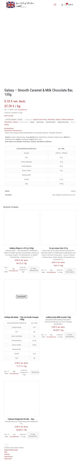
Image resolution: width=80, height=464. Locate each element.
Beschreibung (9, 128)
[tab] (40, 128)
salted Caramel (50, 122)
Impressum (8, 459)
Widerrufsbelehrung (11, 450)
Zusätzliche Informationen (13, 130)
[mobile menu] (55, 4)
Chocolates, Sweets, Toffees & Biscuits (61, 119)
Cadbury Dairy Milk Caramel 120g (58, 317)
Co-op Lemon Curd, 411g (58, 248)
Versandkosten (22, 109)
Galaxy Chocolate (63, 122)
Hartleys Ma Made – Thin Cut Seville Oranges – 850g (21, 318)
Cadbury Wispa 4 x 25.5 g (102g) (21, 248)
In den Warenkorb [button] (34, 269)
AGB (5, 452)
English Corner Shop (40, 119)
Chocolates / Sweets (11, 122)
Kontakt (7, 454)
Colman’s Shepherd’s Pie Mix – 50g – (21, 419)
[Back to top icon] (6, 445)
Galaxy (32, 122)
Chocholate (40, 122)
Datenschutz (8, 456)
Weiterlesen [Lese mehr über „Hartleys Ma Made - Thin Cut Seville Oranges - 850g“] (35, 372)
